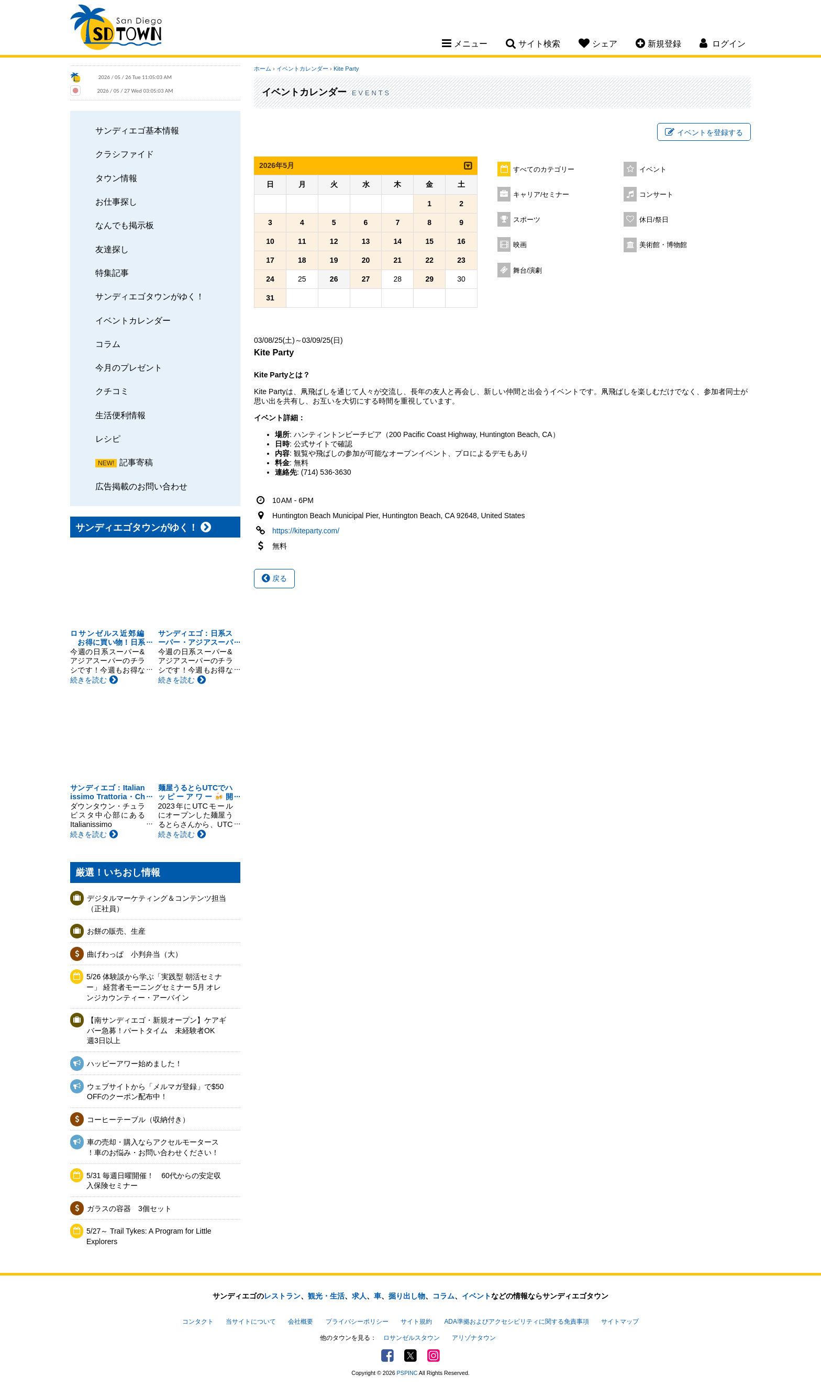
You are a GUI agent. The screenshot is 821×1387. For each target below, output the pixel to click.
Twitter (410, 1355)
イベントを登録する (704, 132)
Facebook (387, 1355)
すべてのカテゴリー (543, 169)
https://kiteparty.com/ (305, 531)
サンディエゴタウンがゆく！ (149, 296)
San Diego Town (116, 29)
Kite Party (346, 68)
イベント (653, 169)
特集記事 (112, 272)
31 (270, 298)
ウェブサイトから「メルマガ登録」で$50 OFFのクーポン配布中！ (155, 1091)
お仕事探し (116, 201)
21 (398, 260)
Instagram (433, 1355)
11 (302, 241)
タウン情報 (116, 178)
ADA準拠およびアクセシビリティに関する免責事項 (516, 1321)
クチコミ (112, 391)
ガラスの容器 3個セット (129, 1208)
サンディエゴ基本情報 (137, 130)
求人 (359, 1296)
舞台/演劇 (527, 270)
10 (270, 241)
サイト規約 (416, 1321)
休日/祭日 (654, 219)
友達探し (112, 249)
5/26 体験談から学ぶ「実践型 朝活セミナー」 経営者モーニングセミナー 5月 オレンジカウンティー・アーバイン (154, 986)
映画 (520, 245)
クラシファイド (124, 154)
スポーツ (526, 219)
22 (429, 260)
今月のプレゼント (128, 367)
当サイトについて (251, 1321)
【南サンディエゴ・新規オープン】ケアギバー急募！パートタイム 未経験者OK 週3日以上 (156, 1030)
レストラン (282, 1296)
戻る (274, 578)
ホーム (262, 68)
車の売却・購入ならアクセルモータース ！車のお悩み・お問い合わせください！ (153, 1147)
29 (429, 279)
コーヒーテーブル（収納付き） (138, 1119)
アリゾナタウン (474, 1337)
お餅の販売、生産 (116, 931)
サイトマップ (620, 1321)
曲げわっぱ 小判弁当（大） (134, 954)
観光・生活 (326, 1296)
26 (334, 279)
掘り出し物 (407, 1296)
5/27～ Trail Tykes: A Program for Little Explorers (149, 1236)
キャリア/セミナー (541, 194)
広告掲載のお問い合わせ (141, 486)
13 (366, 241)
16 (461, 241)
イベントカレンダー (133, 320)
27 (366, 279)
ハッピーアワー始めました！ (134, 1063)
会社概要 (300, 1321)
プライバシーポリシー (357, 1321)
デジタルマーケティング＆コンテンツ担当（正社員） (156, 903)
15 (429, 241)
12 (334, 241)
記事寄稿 (136, 462)
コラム (107, 344)
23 (461, 260)
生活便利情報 (120, 415)
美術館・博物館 (663, 245)
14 (398, 241)
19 (334, 260)
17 (270, 260)
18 (302, 260)
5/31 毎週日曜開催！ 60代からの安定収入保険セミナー (153, 1180)
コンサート (656, 194)
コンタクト (198, 1321)
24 (270, 279)
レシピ (107, 438)
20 (366, 260)
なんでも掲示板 (124, 225)
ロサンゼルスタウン (411, 1337)
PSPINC (407, 1373)
